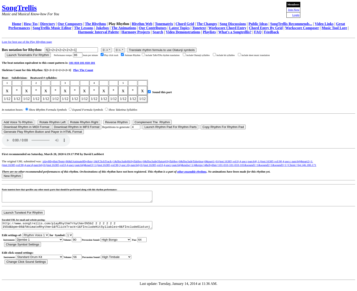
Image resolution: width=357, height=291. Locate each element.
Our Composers (70, 24)
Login (295, 15)
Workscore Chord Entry (227, 28)
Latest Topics (179, 28)
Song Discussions (232, 24)
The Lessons (83, 28)
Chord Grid (185, 24)
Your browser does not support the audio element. (36, 140)
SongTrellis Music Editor (52, 28)
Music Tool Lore (334, 28)
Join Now (293, 9)
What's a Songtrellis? (235, 32)
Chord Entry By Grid (266, 28)
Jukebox (102, 28)
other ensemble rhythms (192, 171)
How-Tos (31, 24)
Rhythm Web (142, 24)
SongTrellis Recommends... (291, 24)
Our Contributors (153, 28)
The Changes (207, 24)
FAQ (258, 32)
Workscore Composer (302, 28)
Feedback (271, 32)
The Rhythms (95, 24)
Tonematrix (164, 24)
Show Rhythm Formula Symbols (48, 109)
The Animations (123, 28)
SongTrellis (19, 8)
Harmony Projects (135, 32)
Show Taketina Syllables (123, 109)
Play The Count (83, 70)
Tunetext (199, 28)
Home (16, 24)
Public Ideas (258, 24)
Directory (47, 24)
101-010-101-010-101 (82, 62)
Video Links (324, 24)
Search (158, 32)
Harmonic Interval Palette (98, 32)
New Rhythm (12, 176)
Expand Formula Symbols (87, 109)
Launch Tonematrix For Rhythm (28, 55)
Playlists (209, 32)
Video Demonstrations (183, 32)
